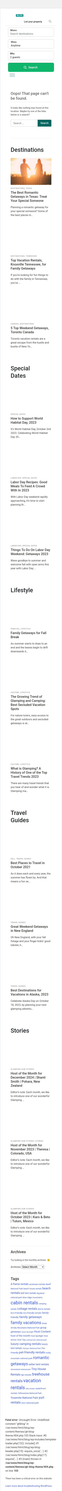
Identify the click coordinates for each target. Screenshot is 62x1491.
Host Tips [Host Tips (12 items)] (21, 1340)
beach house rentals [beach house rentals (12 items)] (32, 1288)
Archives (16, 1267)
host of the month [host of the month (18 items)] (20, 1335)
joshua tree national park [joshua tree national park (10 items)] (37, 1340)
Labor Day (16, 478)
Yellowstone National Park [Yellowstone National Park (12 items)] (30, 1393)
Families (15, 629)
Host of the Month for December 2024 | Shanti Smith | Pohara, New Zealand (28, 1079)
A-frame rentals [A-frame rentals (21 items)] (20, 1284)
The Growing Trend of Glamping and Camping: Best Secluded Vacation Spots (28, 703)
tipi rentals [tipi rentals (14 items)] (26, 1374)
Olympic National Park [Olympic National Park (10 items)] (32, 1348)
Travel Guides (23, 859)
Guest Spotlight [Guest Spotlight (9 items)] (28, 1332)
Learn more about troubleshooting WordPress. (28, 1486)
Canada (15, 324)
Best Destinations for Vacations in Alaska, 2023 (29, 992)
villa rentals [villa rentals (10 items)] (30, 1389)
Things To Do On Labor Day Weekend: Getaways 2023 (30, 552)
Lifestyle (26, 629)
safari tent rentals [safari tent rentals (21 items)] (39, 1364)
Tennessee (31, 256)
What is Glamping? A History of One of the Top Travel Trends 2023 (29, 773)
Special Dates (18, 414)
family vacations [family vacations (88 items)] (26, 1322)
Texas (29, 188)
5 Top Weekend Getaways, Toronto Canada (30, 330)
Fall (13, 859)
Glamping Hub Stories (22, 1069)
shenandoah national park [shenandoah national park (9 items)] (21, 1369)
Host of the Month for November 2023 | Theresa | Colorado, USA (30, 1149)
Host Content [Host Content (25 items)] (42, 1331)
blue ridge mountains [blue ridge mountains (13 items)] (33, 1297)
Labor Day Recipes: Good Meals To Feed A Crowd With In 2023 (29, 486)
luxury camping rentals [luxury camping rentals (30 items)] (26, 1344)
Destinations (18, 188)
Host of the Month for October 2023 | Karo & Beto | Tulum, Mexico (30, 1217)
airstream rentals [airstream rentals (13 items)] (37, 1284)
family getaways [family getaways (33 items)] (30, 1317)
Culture (15, 692)
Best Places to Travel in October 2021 (28, 865)
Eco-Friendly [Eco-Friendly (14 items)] (17, 1313)
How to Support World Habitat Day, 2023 (27, 420)
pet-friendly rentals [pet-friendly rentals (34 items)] (32, 1352)
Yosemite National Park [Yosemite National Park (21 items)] (24, 1397)
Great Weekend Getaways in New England (29, 929)
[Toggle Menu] (12, 75)
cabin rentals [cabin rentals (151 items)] (24, 1302)
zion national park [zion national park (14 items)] (30, 1402)
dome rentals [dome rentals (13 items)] (44, 1309)
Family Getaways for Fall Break (28, 635)
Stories (39, 1141)
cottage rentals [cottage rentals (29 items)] (27, 1308)
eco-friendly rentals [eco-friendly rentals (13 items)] (32, 1313)
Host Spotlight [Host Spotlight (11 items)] (37, 1336)
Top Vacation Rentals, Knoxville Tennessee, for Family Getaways (28, 264)
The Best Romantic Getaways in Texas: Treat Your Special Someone (29, 197)
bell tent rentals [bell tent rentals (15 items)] (28, 1293)
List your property (33, 21)
